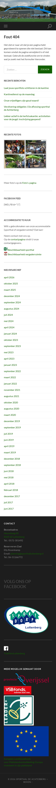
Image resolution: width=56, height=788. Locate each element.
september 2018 (12, 464)
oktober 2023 (11, 339)
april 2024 (9, 327)
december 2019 (12, 421)
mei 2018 (8, 477)
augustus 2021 (11, 396)
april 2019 (9, 446)
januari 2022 (10, 383)
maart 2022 (10, 377)
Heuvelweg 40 (11, 533)
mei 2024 (8, 321)
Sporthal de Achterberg (31, 779)
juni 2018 (9, 471)
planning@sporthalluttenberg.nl (27, 553)
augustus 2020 (11, 408)
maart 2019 (10, 452)
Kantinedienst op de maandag (19, 94)
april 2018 (9, 483)
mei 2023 (8, 352)
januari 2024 (10, 333)
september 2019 (12, 427)
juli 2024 (8, 314)
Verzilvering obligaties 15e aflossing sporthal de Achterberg (27, 108)
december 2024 (12, 296)
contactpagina (18, 239)
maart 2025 (10, 289)
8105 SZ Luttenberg (14, 536)
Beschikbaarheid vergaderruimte (24, 254)
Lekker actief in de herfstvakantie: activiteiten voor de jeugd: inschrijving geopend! (27, 118)
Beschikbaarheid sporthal (21, 249)
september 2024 (12, 302)
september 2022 (12, 371)
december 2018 (12, 458)
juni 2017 (9, 508)
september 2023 (12, 346)
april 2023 (9, 358)
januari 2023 (10, 364)
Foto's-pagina (29, 182)
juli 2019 (8, 433)
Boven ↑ (28, 782)
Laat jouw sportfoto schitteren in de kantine (26, 87)
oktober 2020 (11, 402)
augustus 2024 (11, 308)
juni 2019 (9, 439)
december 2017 (12, 496)
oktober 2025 (11, 283)
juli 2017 (8, 502)
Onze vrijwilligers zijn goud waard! (21, 100)
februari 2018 (11, 489)
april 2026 (9, 277)
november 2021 (12, 389)
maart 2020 (10, 414)
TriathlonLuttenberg (14, 653)
